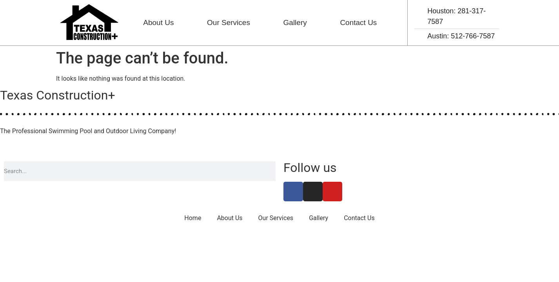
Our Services (228, 22)
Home (192, 218)
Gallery (295, 22)
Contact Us (358, 22)
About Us (158, 22)
